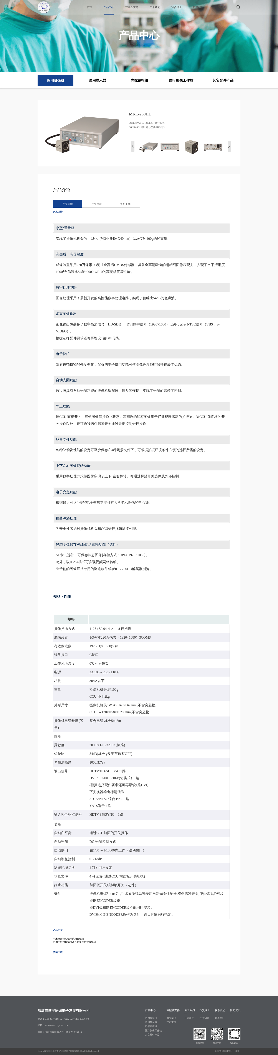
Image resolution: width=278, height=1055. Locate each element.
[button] (229, 146)
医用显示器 (151, 1022)
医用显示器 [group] (97, 80)
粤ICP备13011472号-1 (224, 1051)
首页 (89, 7)
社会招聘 (204, 1018)
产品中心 (109, 7)
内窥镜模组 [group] (139, 80)
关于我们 (155, 7)
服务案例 (171, 1018)
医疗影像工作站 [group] (181, 80)
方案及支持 (131, 7)
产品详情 (67, 203)
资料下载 (125, 203)
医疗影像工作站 (153, 1030)
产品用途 (96, 203)
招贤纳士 (176, 7)
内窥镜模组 (151, 1026)
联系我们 (198, 7)
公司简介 (189, 1018)
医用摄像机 (151, 1018)
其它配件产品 (152, 1035)
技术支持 (171, 1022)
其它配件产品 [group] (223, 80)
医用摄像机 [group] (55, 80)
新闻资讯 (220, 7)
